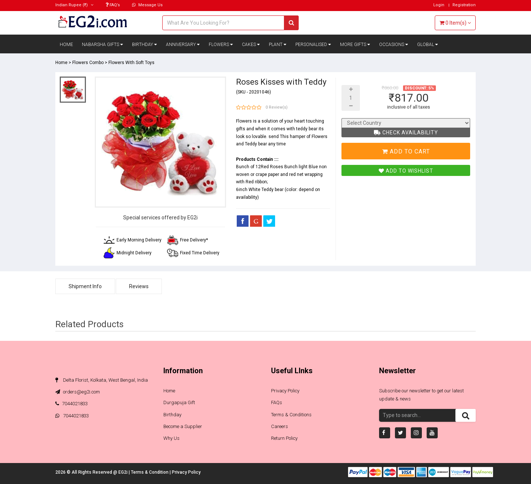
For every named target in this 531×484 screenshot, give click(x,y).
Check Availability (406, 132)
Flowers (221, 44)
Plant (278, 44)
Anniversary (183, 44)
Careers (279, 426)
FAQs (276, 402)
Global (427, 44)
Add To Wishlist (406, 171)
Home (66, 44)
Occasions (393, 44)
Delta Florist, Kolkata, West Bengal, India (101, 380)
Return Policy (284, 438)
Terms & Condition (150, 472)
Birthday (144, 44)
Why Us (171, 438)
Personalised (313, 44)
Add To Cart (406, 151)
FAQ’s (112, 5)
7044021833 (71, 403)
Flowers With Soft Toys (131, 62)
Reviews (139, 286)
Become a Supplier (182, 426)
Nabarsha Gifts (102, 44)
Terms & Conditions (291, 414)
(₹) (74, 5)
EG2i (123, 472)
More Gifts (355, 44)
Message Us (147, 5)
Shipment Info (85, 286)
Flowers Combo (88, 62)
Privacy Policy (285, 390)
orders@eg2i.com (77, 392)
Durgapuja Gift (179, 402)
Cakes (251, 44)
